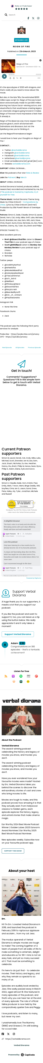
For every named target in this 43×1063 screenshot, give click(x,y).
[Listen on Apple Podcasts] (13, 676)
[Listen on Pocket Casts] (36, 676)
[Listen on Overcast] (14, 681)
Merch (23, 177)
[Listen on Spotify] (21, 676)
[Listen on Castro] (21, 681)
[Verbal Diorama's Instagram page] (38, 18)
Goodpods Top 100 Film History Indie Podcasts (21, 510)
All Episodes (20, 347)
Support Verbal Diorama (18, 634)
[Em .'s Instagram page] (15, 1034)
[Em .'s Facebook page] (4, 1034)
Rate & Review (32, 173)
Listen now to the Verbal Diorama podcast (21, 512)
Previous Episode (34, 347)
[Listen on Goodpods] (28, 681)
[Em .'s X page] (9, 1034)
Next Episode (7, 347)
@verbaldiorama (19, 150)
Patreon (11, 177)
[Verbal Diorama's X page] (33, 18)
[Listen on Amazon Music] (29, 676)
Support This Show (13, 851)
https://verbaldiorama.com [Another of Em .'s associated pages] (16, 1039)
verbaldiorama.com (21, 163)
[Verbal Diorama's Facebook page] (28, 18)
